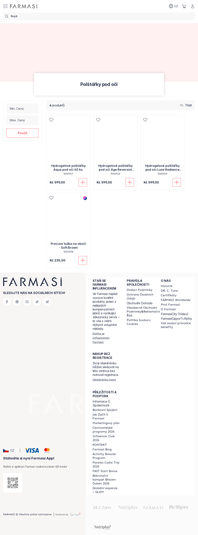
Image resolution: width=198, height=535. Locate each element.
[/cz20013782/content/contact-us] (100, 445)
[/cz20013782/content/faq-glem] (106, 490)
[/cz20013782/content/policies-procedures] (143, 296)
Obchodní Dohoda (139, 303)
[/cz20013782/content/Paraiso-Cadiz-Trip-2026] (106, 464)
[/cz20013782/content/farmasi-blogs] (102, 449)
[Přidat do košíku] (83, 182)
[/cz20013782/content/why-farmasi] (170, 305)
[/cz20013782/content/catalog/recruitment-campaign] (106, 479)
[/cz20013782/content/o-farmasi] (168, 309)
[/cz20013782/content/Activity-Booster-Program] (106, 456)
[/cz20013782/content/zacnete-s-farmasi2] (106, 416)
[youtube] (27, 302)
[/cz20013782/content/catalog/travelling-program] (106, 430)
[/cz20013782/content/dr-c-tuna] (169, 291)
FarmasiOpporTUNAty (176, 319)
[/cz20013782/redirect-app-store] (12, 482)
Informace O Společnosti (101, 403)
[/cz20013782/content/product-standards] (169, 295)
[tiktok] (37, 302)
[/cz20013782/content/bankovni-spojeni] (105, 410)
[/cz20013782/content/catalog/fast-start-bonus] (105, 471)
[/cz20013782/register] (106, 337)
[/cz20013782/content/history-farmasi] (166, 286)
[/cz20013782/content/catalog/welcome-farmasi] (176, 325)
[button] (22, 133)
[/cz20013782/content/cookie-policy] (143, 322)
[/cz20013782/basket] (184, 6)
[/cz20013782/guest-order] (104, 379)
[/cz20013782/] (23, 6)
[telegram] (47, 302)
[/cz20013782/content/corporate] (175, 300)
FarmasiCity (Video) (174, 314)
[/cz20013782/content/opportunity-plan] (106, 423)
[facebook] (7, 302)
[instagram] (17, 302)
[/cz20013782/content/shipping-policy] (139, 290)
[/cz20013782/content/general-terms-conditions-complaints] (143, 311)
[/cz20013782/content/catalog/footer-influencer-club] (106, 438)
